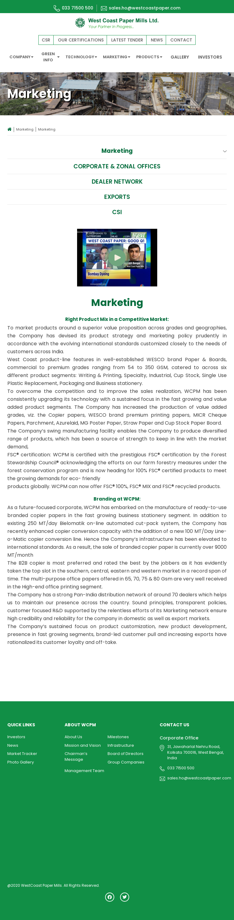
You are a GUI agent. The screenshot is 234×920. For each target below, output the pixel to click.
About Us (73, 737)
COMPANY (21, 57)
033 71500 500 (73, 8)
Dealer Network (117, 182)
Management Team (84, 771)
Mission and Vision (83, 745)
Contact (181, 40)
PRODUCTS (149, 57)
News (157, 40)
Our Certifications (81, 40)
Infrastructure (121, 745)
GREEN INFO (50, 57)
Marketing (25, 129)
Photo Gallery (20, 762)
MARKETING (116, 57)
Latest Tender (127, 40)
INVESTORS (210, 57)
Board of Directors (126, 753)
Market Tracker (22, 753)
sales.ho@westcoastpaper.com (140, 8)
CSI (117, 212)
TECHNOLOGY (81, 57)
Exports (117, 197)
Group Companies (126, 762)
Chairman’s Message (76, 756)
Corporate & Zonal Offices (117, 166)
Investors (16, 737)
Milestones (118, 737)
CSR (46, 40)
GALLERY (180, 57)
